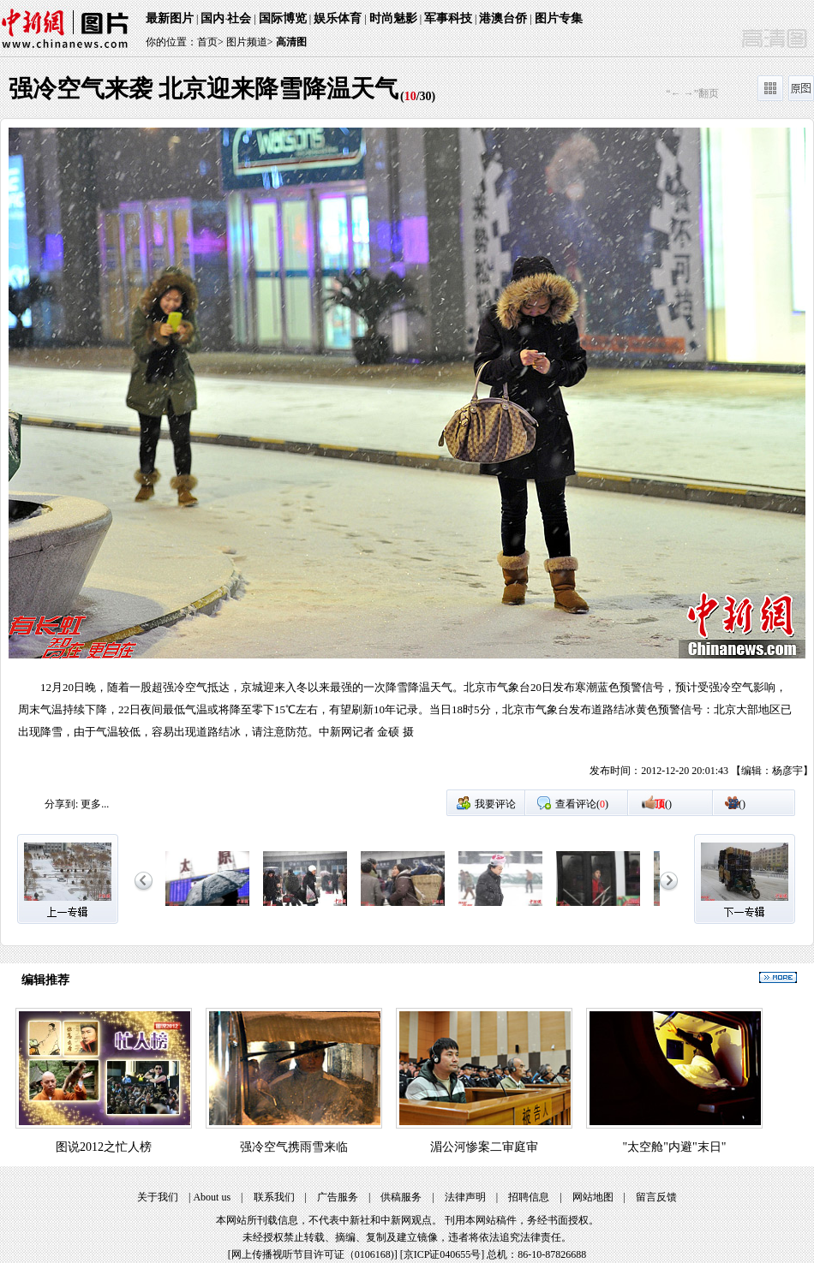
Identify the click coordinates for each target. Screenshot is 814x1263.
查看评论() (581, 804)
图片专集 (559, 18)
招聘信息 (528, 1197)
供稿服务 (401, 1197)
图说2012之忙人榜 (104, 1147)
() (663, 804)
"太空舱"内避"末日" (675, 1147)
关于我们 (157, 1197)
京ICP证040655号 (443, 1254)
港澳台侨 (503, 18)
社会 (239, 18)
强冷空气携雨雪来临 (294, 1147)
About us (211, 1197)
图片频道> (249, 42)
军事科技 (448, 18)
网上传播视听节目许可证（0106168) (312, 1254)
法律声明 (465, 1197)
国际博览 (283, 18)
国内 (212, 18)
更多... (95, 804)
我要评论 (495, 804)
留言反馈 (656, 1197)
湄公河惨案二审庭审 (484, 1147)
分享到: (61, 804)
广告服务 (337, 1197)
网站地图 (592, 1197)
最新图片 (170, 18)
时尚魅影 (393, 18)
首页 (207, 42)
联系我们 (274, 1197)
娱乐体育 (338, 18)
